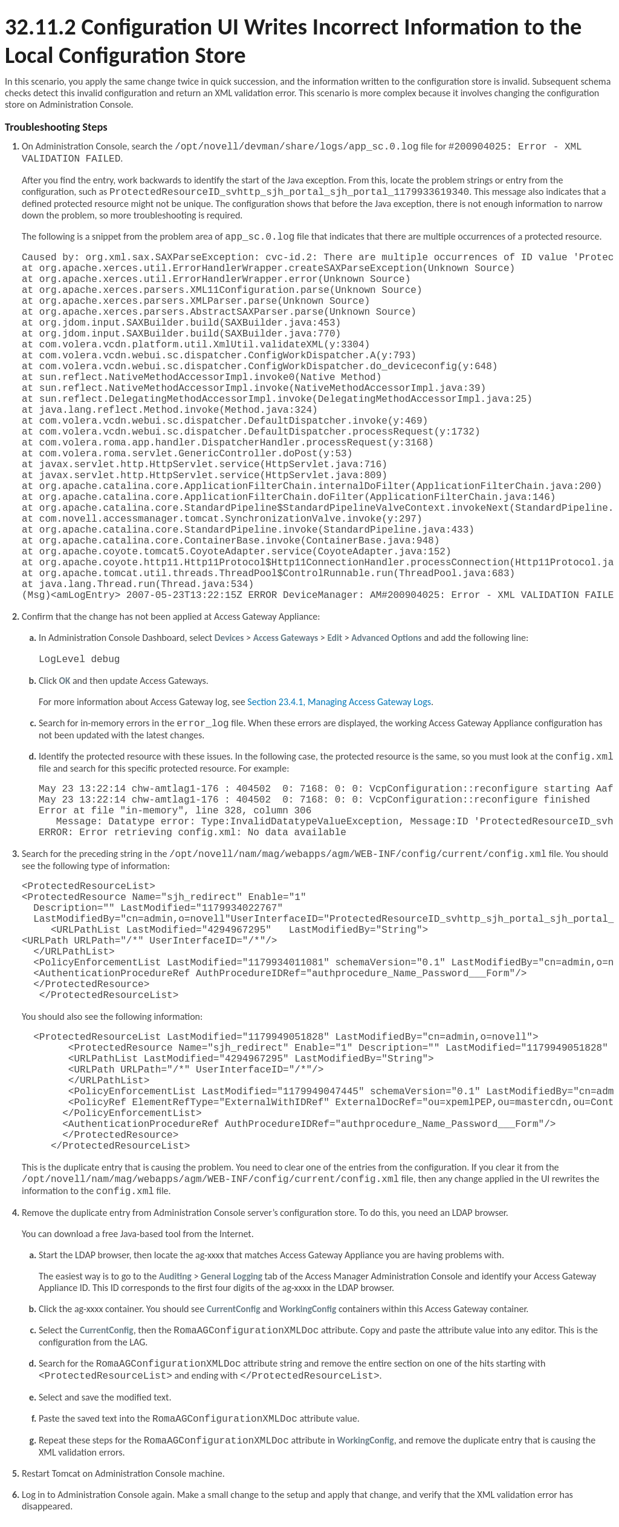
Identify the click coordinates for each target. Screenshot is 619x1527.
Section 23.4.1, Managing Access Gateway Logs (339, 702)
